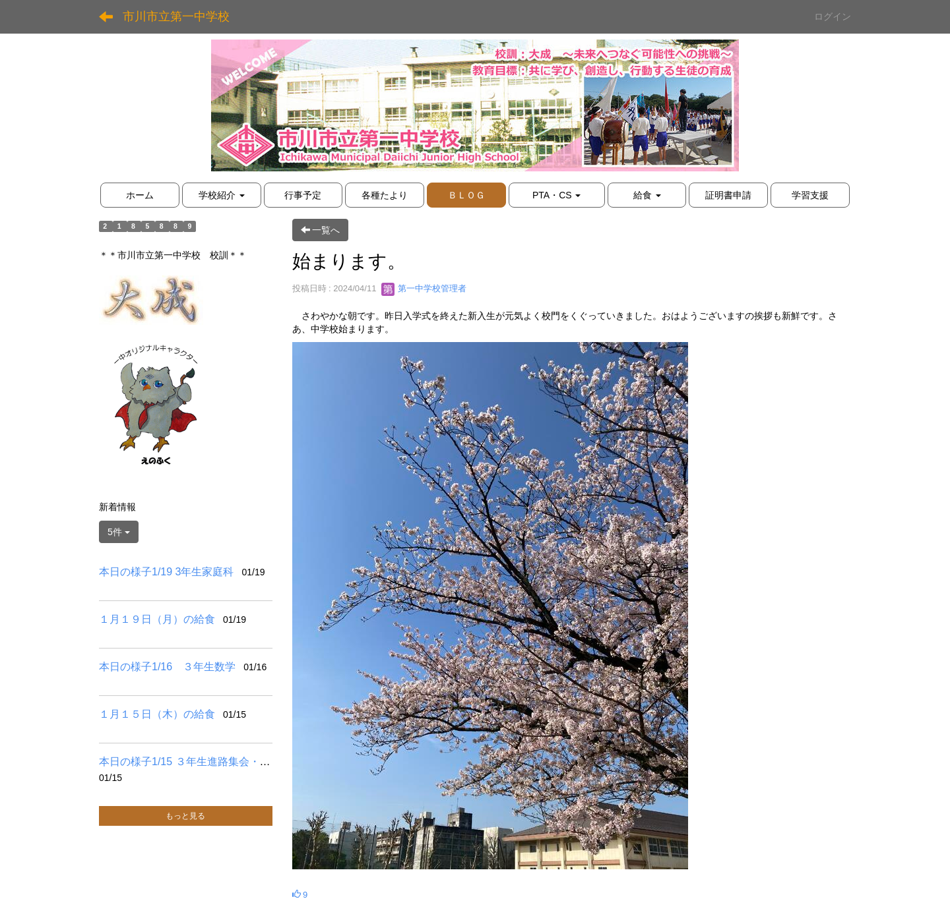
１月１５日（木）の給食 (157, 714)
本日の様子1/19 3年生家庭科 (166, 571)
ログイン (832, 16)
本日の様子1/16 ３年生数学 (167, 666)
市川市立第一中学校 (176, 16)
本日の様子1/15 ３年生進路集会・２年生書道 (206, 761)
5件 (119, 532)
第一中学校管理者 (424, 288)
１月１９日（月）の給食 (157, 619)
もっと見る (185, 816)
